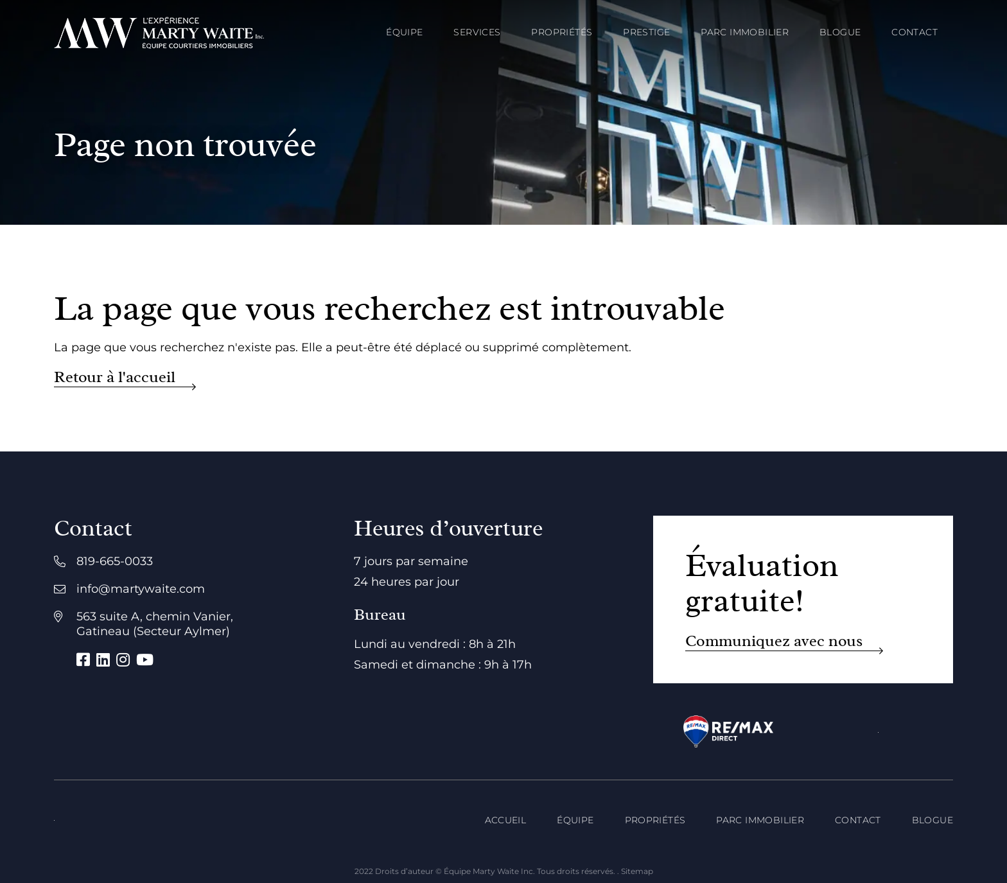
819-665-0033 (114, 561)
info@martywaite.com (140, 589)
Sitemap (637, 871)
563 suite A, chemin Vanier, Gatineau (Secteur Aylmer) (154, 623)
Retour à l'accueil (114, 377)
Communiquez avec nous (774, 641)
